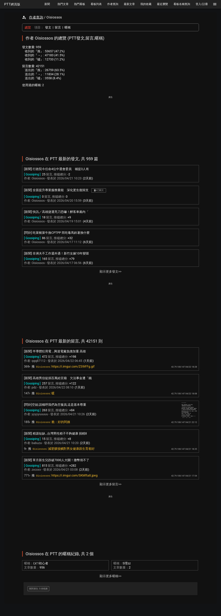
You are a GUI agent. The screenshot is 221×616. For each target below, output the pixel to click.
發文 (48, 27)
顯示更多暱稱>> (110, 576)
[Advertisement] (110, 123)
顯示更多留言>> (110, 484)
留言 (58, 27)
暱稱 (67, 27)
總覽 (28, 27)
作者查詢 (36, 17)
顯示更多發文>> (110, 271)
